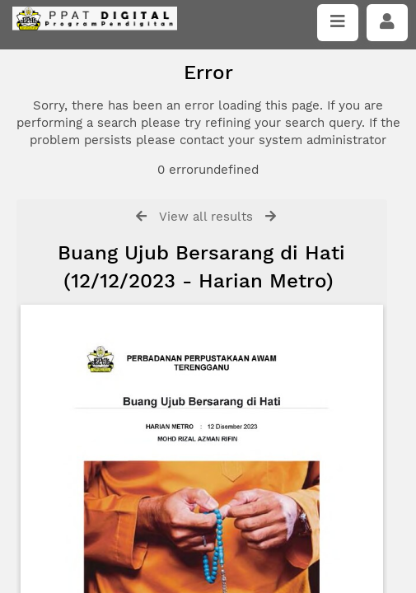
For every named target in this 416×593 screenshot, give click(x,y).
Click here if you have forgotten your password (154, 303)
